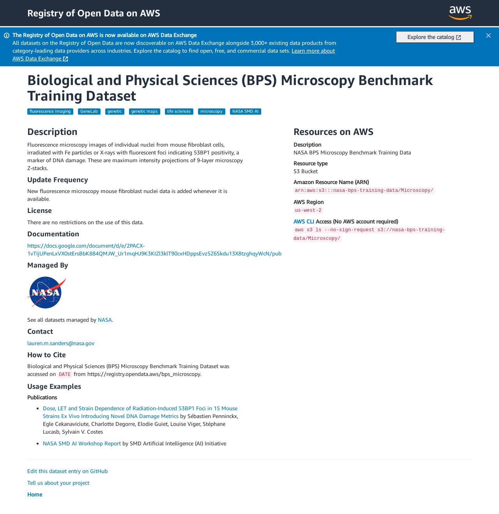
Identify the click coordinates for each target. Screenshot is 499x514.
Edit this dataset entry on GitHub (67, 471)
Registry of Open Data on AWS (93, 12)
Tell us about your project (58, 482)
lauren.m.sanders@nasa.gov (60, 343)
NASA (105, 319)
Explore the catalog (434, 37)
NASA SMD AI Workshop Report (82, 443)
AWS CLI (304, 221)
